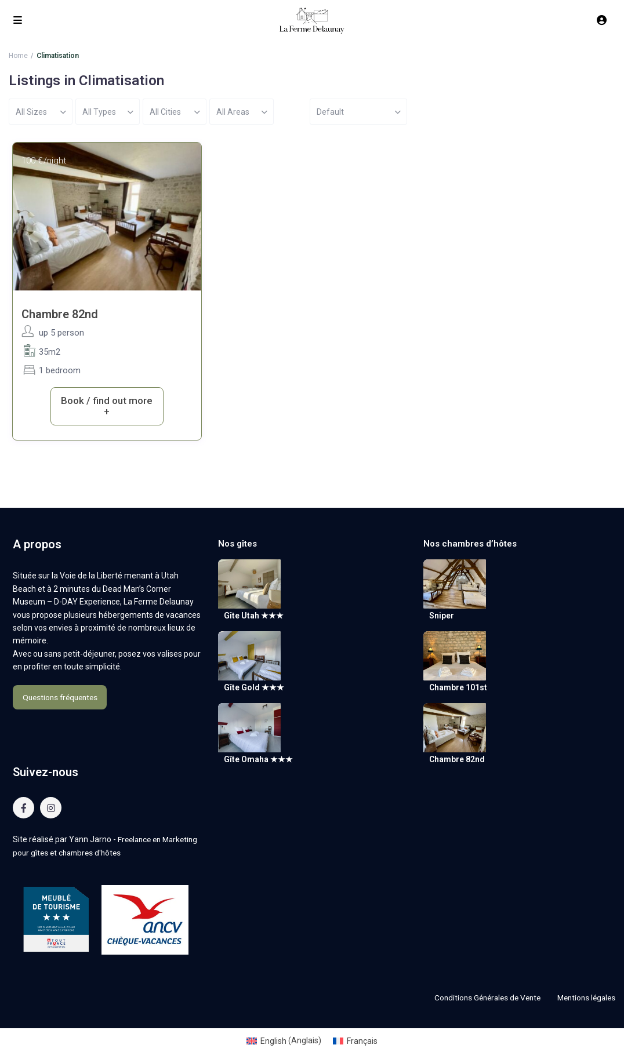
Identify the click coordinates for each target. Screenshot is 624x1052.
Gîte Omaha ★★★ (258, 760)
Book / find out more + (107, 406)
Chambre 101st (458, 688)
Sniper (441, 615)
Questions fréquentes (60, 697)
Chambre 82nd (59, 314)
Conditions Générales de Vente (480, 997)
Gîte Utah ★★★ (254, 615)
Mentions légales (584, 997)
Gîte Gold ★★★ (254, 688)
